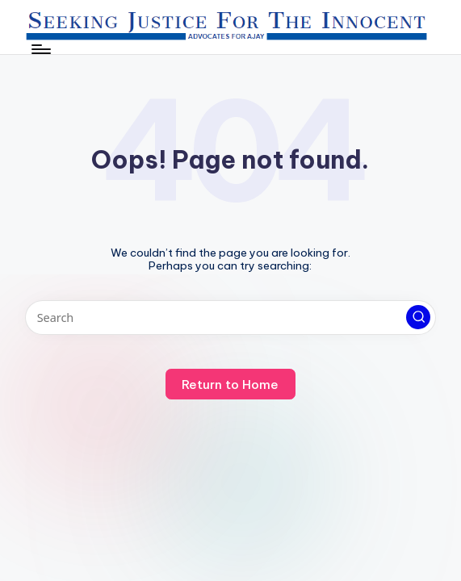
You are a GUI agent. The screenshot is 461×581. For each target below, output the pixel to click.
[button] (418, 317)
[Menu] (39, 49)
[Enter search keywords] (230, 317)
